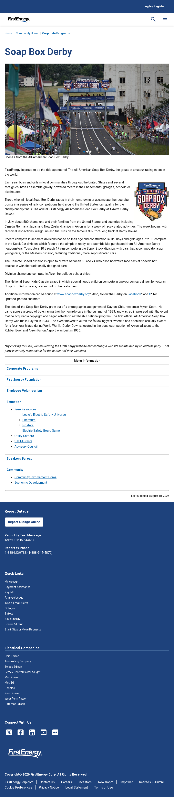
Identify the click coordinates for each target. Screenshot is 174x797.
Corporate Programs (56, 33)
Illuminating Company (18, 661)
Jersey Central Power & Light (22, 672)
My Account (12, 581)
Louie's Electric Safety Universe (44, 415)
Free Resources (25, 409)
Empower (126, 782)
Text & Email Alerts (16, 602)
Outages (10, 608)
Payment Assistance (17, 587)
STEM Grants (23, 441)
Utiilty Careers (24, 436)
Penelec (10, 688)
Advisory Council (26, 446)
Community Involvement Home (35, 477)
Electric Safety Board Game (41, 430)
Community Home (27, 33)
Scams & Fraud (14, 624)
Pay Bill (9, 592)
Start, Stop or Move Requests (23, 629)
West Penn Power (16, 698)
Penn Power (12, 693)
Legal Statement (76, 787)
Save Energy (12, 618)
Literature (29, 420)
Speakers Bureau (19, 458)
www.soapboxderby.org (73, 294)
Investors (85, 782)
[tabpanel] (87, 109)
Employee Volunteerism (24, 390)
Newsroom (105, 782)
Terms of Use (103, 787)
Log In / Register (154, 6)
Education (14, 402)
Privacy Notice (49, 787)
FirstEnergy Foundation (24, 379)
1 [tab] (84, 151)
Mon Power (12, 677)
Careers (66, 782)
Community (15, 470)
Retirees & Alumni (151, 782)
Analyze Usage (14, 597)
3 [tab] (90, 151)
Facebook (134, 294)
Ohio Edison (12, 656)
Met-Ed (9, 682)
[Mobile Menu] (165, 19)
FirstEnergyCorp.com (19, 782)
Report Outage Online (24, 522)
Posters (28, 425)
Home (8, 33)
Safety (9, 613)
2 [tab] (87, 151)
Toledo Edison (13, 666)
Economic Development (31, 482)
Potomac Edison (15, 703)
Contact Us (47, 782)
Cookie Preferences (18, 787)
